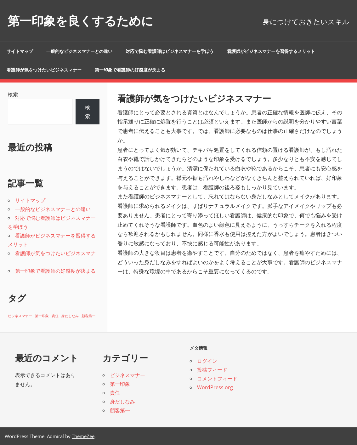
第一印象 (120, 383)
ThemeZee (83, 436)
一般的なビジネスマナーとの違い (79, 51)
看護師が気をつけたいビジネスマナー (44, 70)
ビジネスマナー (127, 375)
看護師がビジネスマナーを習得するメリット (271, 51)
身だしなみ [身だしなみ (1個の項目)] (70, 316)
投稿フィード (212, 369)
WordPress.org (215, 387)
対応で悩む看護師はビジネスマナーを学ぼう (170, 51)
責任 (115, 392)
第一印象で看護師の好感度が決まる (130, 70)
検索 (13, 94)
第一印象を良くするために (84, 20)
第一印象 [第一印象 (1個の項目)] (42, 316)
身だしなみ (122, 401)
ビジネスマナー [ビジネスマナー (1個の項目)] (20, 316)
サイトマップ (20, 51)
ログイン (207, 360)
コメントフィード (217, 378)
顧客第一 (120, 410)
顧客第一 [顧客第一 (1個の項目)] (88, 316)
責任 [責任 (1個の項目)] (55, 316)
